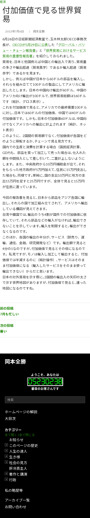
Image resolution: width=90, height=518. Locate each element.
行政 (12, 480)
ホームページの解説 (21, 412)
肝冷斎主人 (18, 468)
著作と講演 (18, 474)
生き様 (14, 457)
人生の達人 (18, 451)
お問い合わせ (15, 507)
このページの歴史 (23, 445)
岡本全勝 (15, 361)
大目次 (10, 418)
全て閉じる (27, 435)
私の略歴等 (14, 490)
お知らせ (16, 440)
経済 (3, 2)
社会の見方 (18, 462)
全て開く (11, 435)
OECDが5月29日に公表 (30, 45)
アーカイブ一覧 (17, 500)
